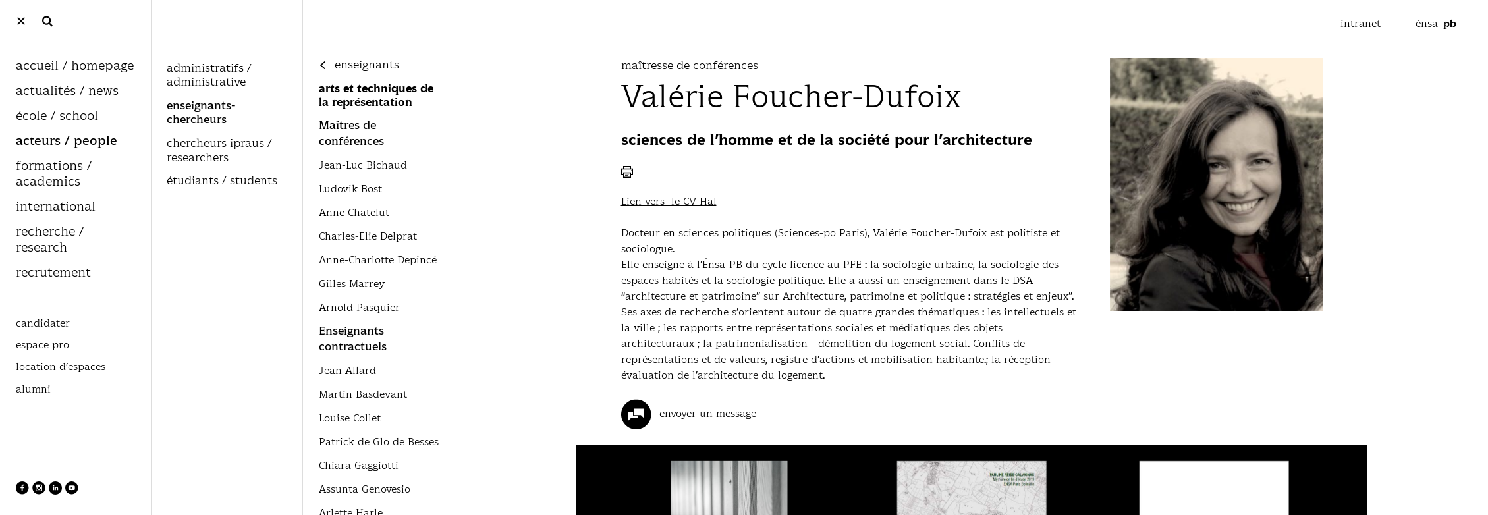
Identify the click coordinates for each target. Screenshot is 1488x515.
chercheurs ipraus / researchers (219, 150)
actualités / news (67, 91)
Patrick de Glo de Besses (379, 441)
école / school (57, 116)
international (56, 207)
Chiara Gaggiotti (359, 465)
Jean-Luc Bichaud (363, 165)
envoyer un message (707, 413)
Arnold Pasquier (359, 307)
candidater (43, 323)
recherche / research (50, 240)
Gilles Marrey (352, 283)
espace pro (42, 345)
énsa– (1436, 23)
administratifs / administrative (209, 75)
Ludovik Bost (350, 189)
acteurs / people (66, 141)
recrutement (53, 273)
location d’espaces (60, 366)
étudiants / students (222, 181)
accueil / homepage (75, 66)
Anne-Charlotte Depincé (378, 260)
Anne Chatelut (354, 212)
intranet (1362, 23)
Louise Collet (350, 418)
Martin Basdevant (363, 394)
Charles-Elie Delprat (368, 236)
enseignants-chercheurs (201, 113)
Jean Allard (347, 370)
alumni (33, 389)
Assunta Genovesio (364, 489)
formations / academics (54, 174)
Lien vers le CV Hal (669, 201)
